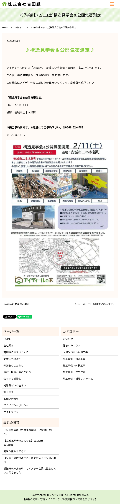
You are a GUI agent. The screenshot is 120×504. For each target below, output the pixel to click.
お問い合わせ (11, 398)
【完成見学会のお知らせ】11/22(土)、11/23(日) (25, 442)
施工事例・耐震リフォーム (78, 378)
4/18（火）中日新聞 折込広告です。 (95, 304)
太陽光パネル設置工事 (75, 352)
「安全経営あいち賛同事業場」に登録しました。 (28, 432)
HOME (5, 27)
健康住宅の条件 (12, 358)
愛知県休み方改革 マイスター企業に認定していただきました (30, 470)
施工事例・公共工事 (74, 358)
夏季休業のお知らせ (15, 451)
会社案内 (9, 345)
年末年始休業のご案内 (16, 304)
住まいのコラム (71, 345)
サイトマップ (11, 412)
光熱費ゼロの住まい (15, 385)
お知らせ (19, 27)
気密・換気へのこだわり (17, 372)
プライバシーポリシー (16, 405)
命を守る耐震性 (12, 378)
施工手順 (9, 392)
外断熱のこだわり (14, 365)
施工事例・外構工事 (74, 365)
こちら (21, 135)
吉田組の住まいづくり (16, 352)
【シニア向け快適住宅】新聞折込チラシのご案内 (30, 459)
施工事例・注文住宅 (74, 372)
